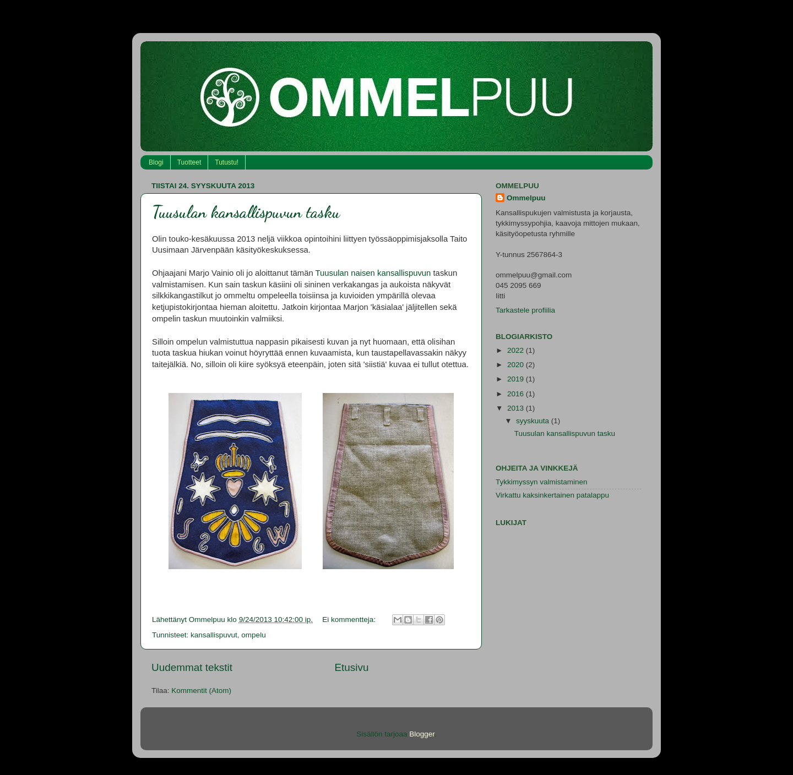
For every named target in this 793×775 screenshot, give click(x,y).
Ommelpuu (526, 198)
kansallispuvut (214, 635)
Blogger (421, 734)
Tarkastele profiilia (525, 310)
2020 (516, 365)
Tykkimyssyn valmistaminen (542, 482)
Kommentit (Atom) (201, 690)
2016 (516, 394)
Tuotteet (189, 162)
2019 (516, 379)
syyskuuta (533, 421)
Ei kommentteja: (350, 619)
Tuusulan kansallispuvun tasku (246, 212)
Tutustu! (226, 162)
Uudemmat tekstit (191, 667)
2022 (516, 350)
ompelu (253, 635)
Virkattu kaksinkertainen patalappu (552, 495)
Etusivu (352, 667)
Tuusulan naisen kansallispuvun (373, 273)
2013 (516, 408)
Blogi (156, 162)
